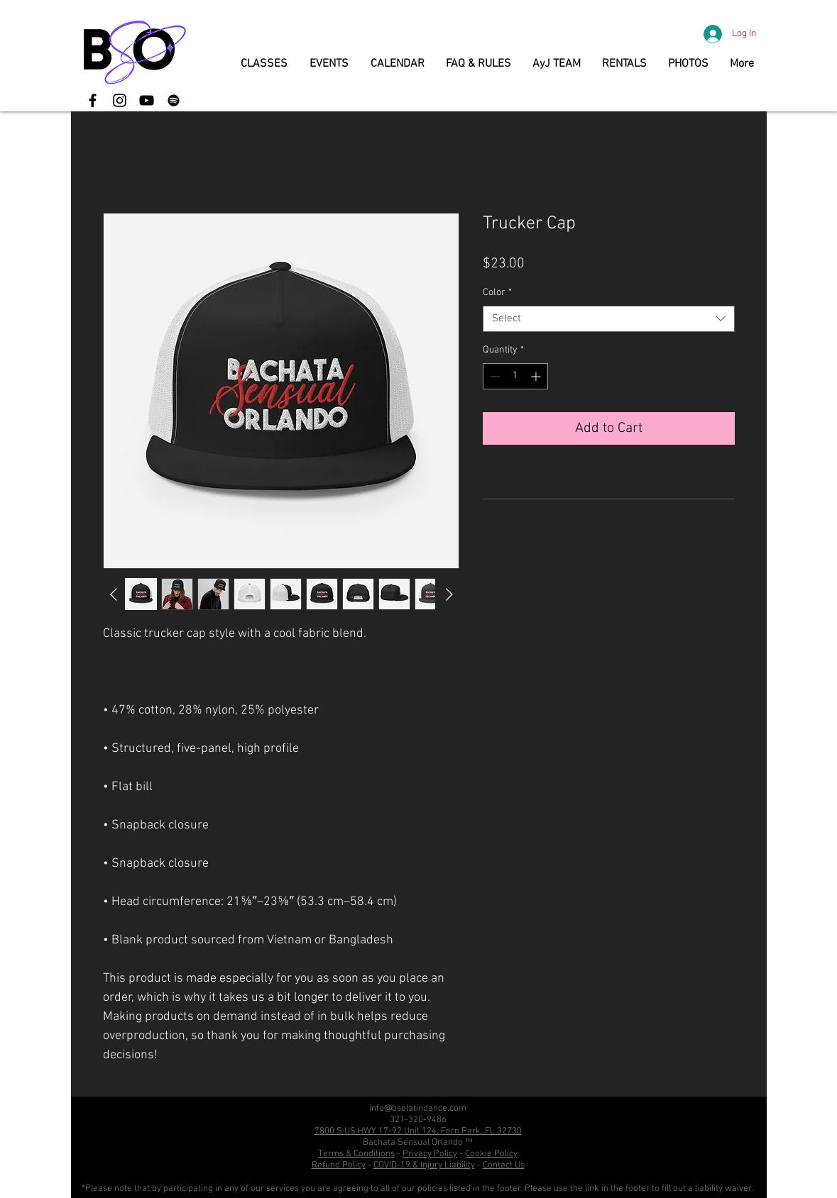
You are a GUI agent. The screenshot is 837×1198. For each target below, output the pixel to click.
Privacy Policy (430, 1154)
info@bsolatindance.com (417, 1108)
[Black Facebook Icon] (93, 100)
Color (497, 293)
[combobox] (609, 319)
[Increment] (537, 376)
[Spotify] (173, 100)
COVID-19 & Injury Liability (424, 1165)
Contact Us (504, 1165)
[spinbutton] (515, 376)
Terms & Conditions (356, 1154)
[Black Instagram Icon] (119, 100)
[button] (264, 63)
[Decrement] (494, 376)
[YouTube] (146, 100)
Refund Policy (339, 1165)
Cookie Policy (491, 1154)
